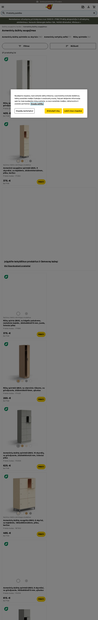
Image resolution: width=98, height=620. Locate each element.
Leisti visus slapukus (73, 111)
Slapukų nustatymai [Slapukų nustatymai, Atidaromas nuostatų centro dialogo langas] (24, 111)
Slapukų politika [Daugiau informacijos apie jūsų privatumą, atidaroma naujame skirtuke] (37, 104)
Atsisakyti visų (52, 111)
